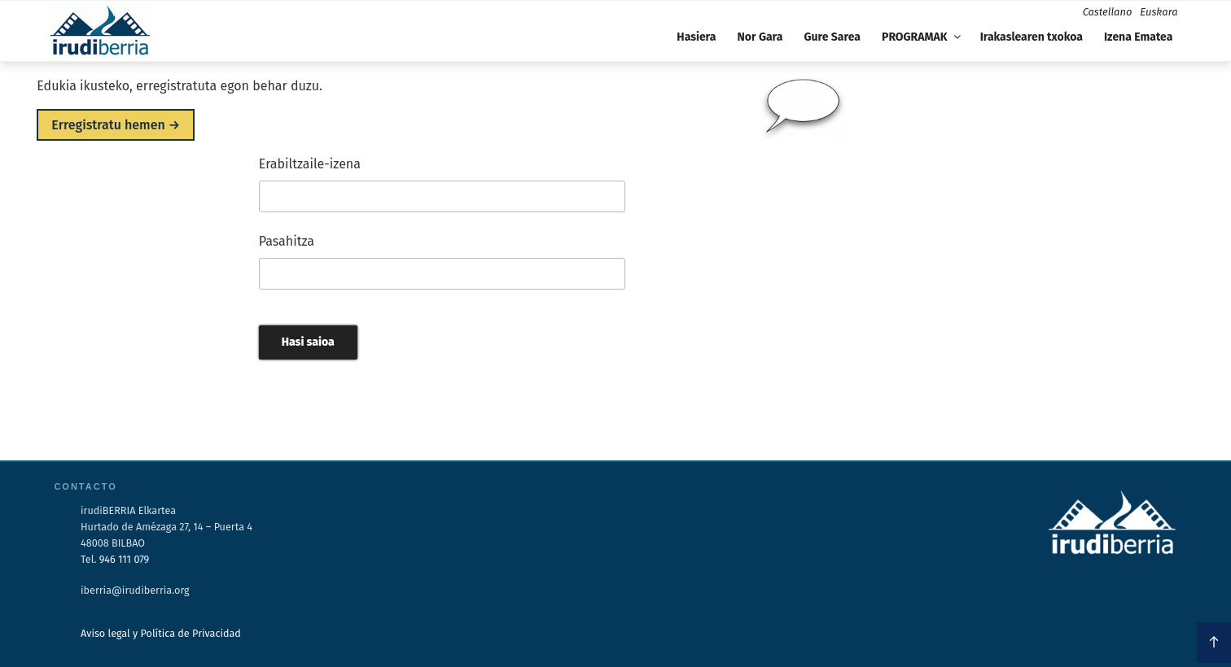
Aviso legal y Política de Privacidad (161, 633)
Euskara (1158, 12)
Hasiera (696, 37)
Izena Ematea (1138, 37)
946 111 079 (124, 559)
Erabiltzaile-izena (310, 164)
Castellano (1107, 12)
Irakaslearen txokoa (1031, 37)
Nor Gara (760, 37)
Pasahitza (286, 241)
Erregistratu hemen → (115, 125)
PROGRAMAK (922, 37)
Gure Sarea (832, 37)
